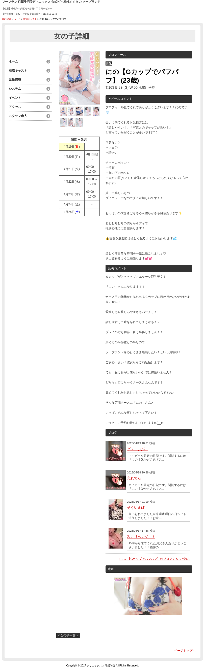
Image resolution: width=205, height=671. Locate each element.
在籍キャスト (30, 19)
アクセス (15, 107)
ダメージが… (137, 449)
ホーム (17, 19)
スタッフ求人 (18, 116)
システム (15, 88)
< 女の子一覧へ (68, 635)
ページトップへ (184, 650)
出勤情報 (15, 79)
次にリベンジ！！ (141, 537)
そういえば (136, 507)
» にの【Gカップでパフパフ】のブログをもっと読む (154, 559)
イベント (15, 98)
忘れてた (134, 478)
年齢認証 (6, 19)
